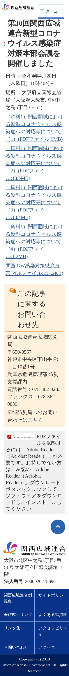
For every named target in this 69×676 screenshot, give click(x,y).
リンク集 (12, 628)
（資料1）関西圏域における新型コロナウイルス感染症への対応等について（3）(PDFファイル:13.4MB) (34, 202)
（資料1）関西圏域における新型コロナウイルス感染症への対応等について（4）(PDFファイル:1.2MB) (34, 241)
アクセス (46, 647)
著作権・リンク (18, 614)
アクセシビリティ (53, 631)
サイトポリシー (53, 595)
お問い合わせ (16, 647)
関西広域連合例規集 (18, 598)
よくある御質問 (52, 614)
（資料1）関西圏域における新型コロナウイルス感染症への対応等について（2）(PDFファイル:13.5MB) (34, 163)
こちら (35, 420)
